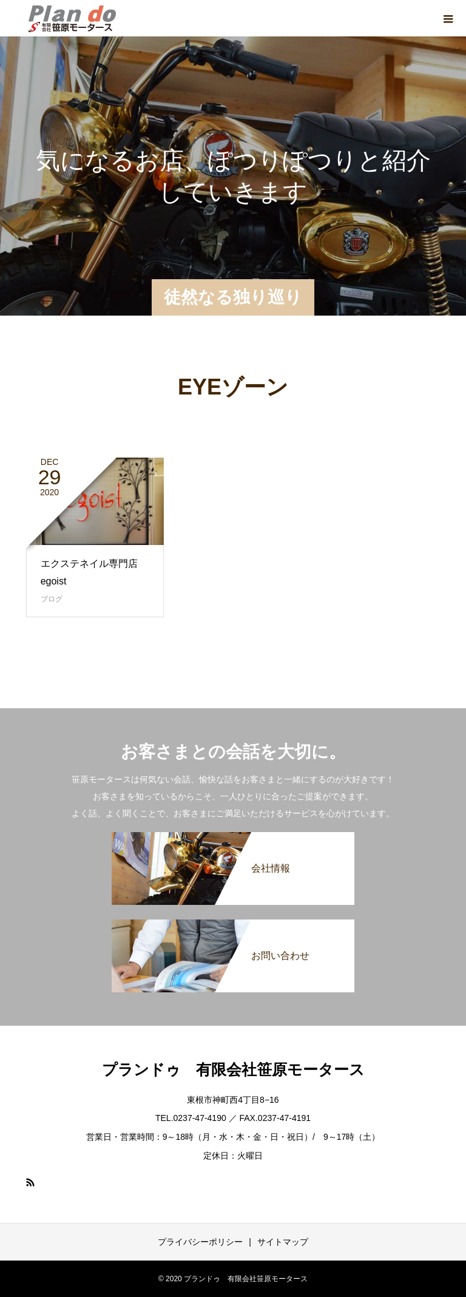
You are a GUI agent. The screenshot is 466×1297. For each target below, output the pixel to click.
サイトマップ (282, 1242)
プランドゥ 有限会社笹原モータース (233, 1069)
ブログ (51, 599)
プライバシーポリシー (200, 1242)
